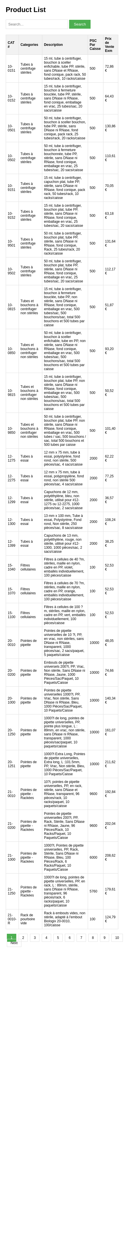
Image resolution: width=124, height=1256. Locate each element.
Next (14, 943)
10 (117, 938)
